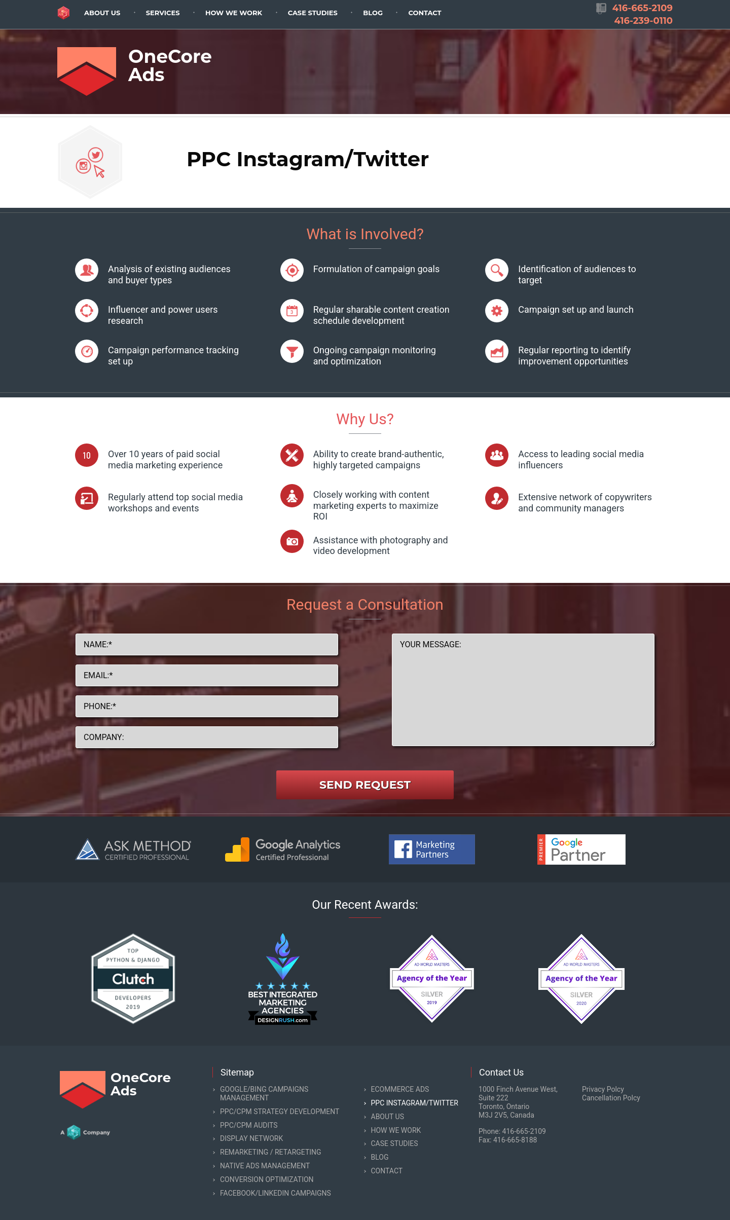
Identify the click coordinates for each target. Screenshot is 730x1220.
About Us (102, 13)
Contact (424, 13)
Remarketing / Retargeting (270, 1152)
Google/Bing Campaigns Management (264, 1093)
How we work (233, 13)
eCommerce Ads (400, 1089)
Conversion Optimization (267, 1179)
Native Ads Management (265, 1166)
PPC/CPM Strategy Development (279, 1111)
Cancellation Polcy (611, 1098)
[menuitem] (102, 12)
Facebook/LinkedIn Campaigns (275, 1193)
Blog (373, 13)
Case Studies (313, 13)
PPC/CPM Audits (249, 1125)
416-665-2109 (524, 1131)
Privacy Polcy (603, 1089)
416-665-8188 (515, 1140)
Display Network (251, 1138)
